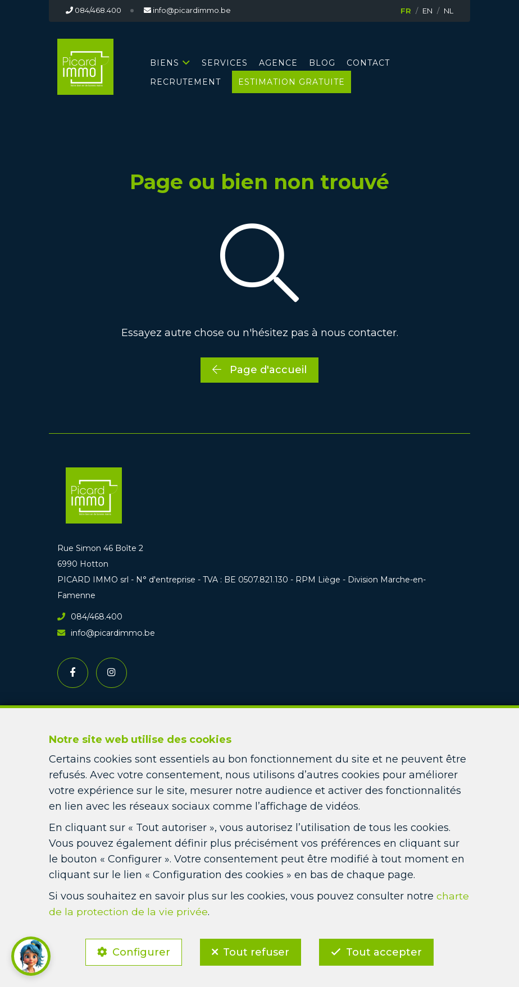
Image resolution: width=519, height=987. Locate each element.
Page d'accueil (259, 369)
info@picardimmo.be (105, 632)
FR (405, 10)
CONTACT (368, 62)
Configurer (140, 951)
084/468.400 (89, 617)
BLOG (322, 62)
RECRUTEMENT (185, 81)
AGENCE (278, 62)
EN (427, 10)
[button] (31, 956)
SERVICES (225, 62)
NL (448, 10)
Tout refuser (256, 951)
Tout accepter (386, 951)
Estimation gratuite (291, 81)
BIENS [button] (164, 62)
